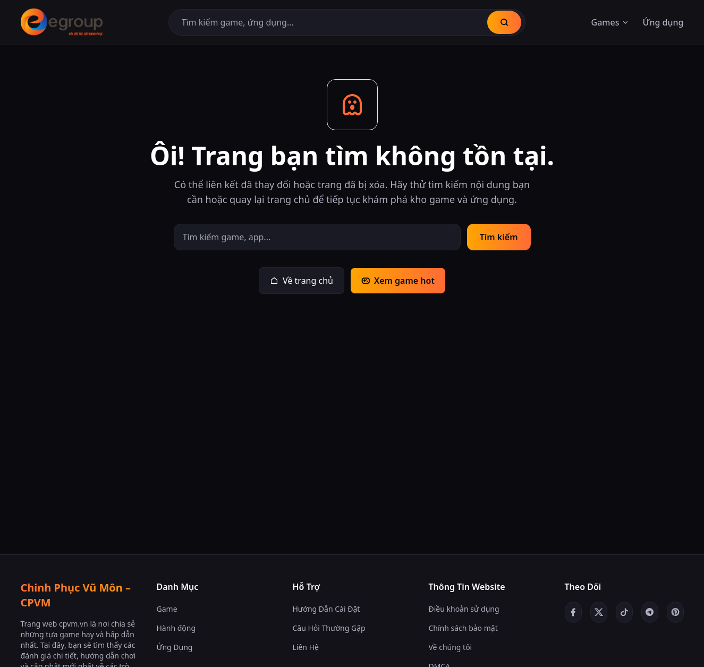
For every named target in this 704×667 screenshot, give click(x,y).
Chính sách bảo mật (463, 628)
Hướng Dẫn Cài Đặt (326, 609)
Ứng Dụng (175, 647)
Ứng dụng (662, 22)
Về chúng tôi (450, 647)
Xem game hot (398, 280)
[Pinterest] (675, 612)
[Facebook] (573, 612)
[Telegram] (649, 612)
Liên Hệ (306, 647)
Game (167, 609)
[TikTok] (624, 612)
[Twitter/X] (598, 612)
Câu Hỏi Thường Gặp (329, 628)
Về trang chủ (301, 280)
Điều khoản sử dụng (464, 609)
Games (610, 22)
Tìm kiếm (499, 237)
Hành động (176, 628)
